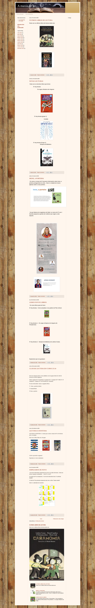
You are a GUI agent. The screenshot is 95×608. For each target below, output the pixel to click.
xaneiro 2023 (20, 42)
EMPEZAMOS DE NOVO (38, 470)
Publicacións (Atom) (40, 521)
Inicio (41, 518)
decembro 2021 (20, 48)
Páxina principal (20, 14)
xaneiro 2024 (20, 39)
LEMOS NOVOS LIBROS (38, 302)
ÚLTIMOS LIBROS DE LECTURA (40, 20)
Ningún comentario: (41, 172)
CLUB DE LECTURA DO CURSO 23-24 (42, 368)
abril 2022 (19, 43)
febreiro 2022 (20, 45)
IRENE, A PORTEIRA (36, 178)
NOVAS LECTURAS (36, 81)
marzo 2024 (19, 35)
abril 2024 (19, 34)
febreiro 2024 (20, 37)
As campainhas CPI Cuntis (22, 20)
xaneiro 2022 (20, 46)
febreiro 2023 (20, 40)
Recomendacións (29, 14)
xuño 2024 (19, 32)
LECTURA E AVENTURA (38, 431)
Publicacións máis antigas (58, 518)
